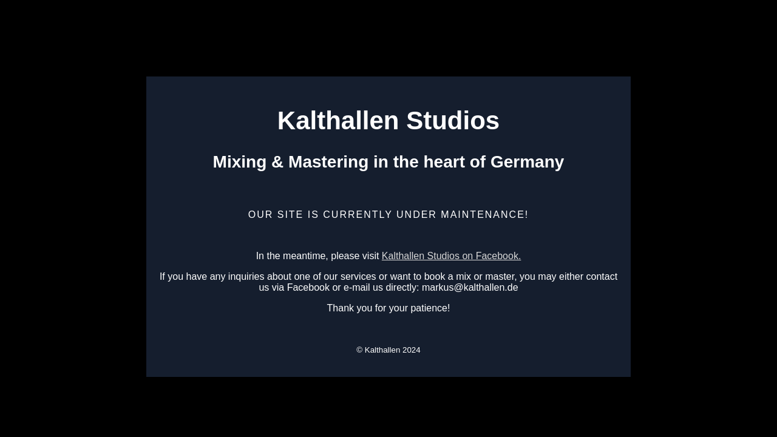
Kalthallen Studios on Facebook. (451, 256)
